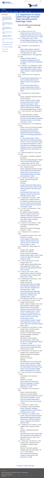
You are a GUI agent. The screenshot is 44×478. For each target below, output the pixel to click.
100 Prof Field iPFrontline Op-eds (7, 39)
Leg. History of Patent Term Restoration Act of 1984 (7, 36)
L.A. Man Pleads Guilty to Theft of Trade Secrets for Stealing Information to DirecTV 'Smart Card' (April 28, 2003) (31, 139)
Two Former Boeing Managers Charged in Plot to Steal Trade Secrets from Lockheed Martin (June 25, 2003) (31, 161)
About (29, 11)
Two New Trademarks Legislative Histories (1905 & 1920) (7, 28)
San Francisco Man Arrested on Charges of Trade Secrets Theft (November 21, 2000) (29, 455)
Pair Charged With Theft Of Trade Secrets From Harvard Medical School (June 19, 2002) (31, 267)
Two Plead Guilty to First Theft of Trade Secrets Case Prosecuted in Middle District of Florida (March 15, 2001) (31, 368)
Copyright (6, 11)
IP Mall (3, 9)
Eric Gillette (8, 476)
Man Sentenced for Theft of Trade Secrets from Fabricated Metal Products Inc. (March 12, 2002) (31, 341)
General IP (21, 11)
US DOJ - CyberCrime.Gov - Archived (7, 32)
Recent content (5, 51)
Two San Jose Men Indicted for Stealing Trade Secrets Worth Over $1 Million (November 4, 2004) (31, 120)
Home (2, 11)
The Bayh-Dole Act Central (7, 44)
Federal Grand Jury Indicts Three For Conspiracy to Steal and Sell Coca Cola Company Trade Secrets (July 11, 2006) (31, 34)
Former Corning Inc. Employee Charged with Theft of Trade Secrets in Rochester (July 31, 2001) (31, 410)
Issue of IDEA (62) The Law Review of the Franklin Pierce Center (7, 24)
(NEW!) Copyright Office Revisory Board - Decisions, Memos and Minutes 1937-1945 (7, 19)
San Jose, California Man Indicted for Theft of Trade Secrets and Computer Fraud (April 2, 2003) (30, 204)
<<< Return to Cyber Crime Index (25, 465)
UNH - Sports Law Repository (7, 46)
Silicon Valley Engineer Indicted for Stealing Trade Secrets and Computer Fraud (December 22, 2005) (30, 51)
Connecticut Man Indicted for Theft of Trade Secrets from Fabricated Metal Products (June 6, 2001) (30, 347)
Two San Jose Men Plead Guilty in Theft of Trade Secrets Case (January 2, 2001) (30, 401)
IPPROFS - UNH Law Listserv (7, 42)
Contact (25, 11)
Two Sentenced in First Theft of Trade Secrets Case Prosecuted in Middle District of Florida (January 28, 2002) (30, 363)
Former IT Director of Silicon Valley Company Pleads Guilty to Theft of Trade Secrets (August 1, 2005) (30, 102)
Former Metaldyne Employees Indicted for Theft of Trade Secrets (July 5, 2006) (31, 41)
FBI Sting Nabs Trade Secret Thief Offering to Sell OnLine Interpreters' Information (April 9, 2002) (30, 194)
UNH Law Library (5, 49)
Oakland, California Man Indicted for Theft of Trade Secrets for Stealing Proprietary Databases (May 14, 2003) (31, 107)
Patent (11, 11)
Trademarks (16, 11)
